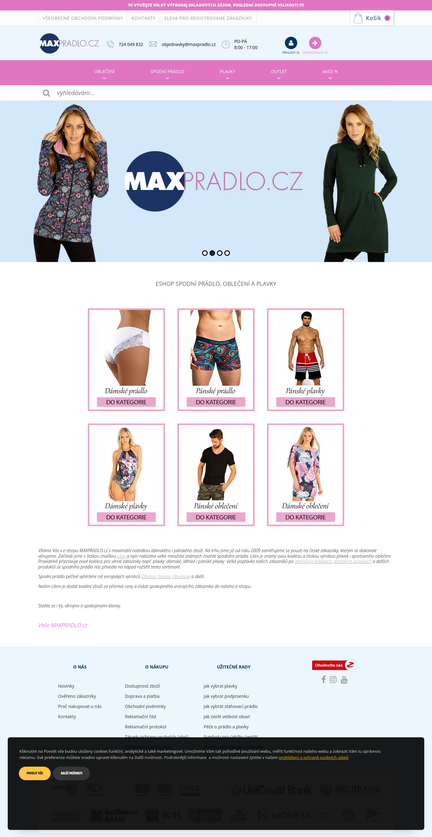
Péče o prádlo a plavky (226, 727)
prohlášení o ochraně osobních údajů (314, 757)
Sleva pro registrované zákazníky (208, 18)
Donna (163, 576)
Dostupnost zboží (142, 686)
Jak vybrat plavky (220, 686)
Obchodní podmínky (145, 706)
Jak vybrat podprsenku (226, 696)
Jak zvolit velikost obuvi (227, 716)
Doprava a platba (142, 696)
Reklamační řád (140, 716)
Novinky (66, 686)
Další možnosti (71, 773)
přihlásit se (290, 45)
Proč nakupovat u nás (80, 706)
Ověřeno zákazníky (77, 696)
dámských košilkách (313, 561)
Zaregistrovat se (315, 45)
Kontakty (143, 18)
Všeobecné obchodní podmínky (83, 18)
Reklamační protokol (145, 727)
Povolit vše (35, 773)
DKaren (148, 576)
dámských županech (352, 561)
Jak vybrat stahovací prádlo (231, 706)
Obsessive (181, 576)
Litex (122, 556)
